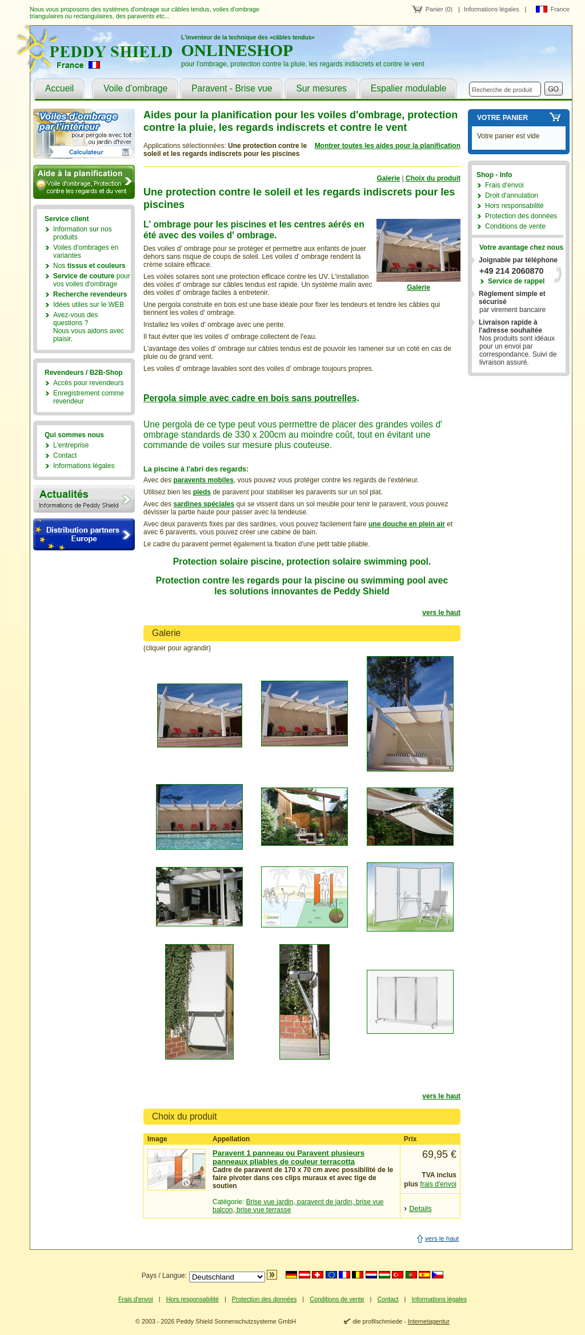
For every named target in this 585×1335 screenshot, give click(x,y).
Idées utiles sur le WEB (88, 305)
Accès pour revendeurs (88, 383)
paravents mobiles (203, 480)
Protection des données (521, 216)
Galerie (388, 178)
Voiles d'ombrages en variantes (85, 251)
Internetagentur (429, 1321)
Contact (65, 455)
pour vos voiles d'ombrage (91, 280)
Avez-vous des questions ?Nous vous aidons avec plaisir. (88, 327)
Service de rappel (516, 281)
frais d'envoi (438, 1184)
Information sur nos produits (82, 233)
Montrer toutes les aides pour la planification (387, 146)
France (560, 9)
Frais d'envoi (504, 185)
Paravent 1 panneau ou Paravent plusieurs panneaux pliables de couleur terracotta (288, 1157)
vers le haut (441, 613)
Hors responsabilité (514, 206)
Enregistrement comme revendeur (88, 397)
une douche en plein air (406, 524)
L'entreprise (71, 445)
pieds (202, 492)
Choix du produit (433, 178)
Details (420, 1208)
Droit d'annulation (511, 195)
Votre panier (502, 118)
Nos (89, 266)
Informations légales (491, 9)
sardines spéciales (203, 504)
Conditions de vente (515, 226)
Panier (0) (439, 9)
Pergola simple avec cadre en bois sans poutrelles (250, 398)
